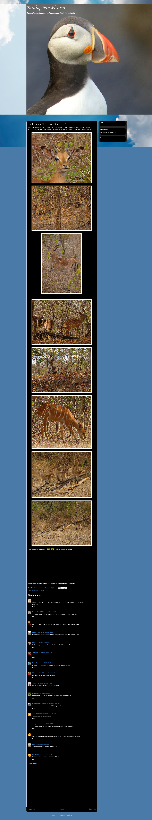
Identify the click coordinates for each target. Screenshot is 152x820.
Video (42, 590)
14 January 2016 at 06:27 (53, 703)
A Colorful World (37, 713)
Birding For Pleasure (46, 8)
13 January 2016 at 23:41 (46, 652)
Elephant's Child (37, 612)
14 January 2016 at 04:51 (45, 683)
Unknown (35, 754)
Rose (33, 744)
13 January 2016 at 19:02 (49, 612)
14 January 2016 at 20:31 (42, 734)
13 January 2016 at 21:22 (51, 622)
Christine (34, 683)
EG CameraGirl (36, 673)
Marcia (34, 642)
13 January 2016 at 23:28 (43, 642)
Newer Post (31, 809)
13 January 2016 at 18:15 (47, 600)
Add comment (33, 763)
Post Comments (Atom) (65, 815)
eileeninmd (35, 632)
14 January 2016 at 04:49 (48, 673)
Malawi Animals (36, 590)
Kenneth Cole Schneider (39, 703)
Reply (33, 606)
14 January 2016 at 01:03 (44, 662)
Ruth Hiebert (36, 693)
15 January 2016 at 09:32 (42, 744)
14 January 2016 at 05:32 (47, 693)
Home (62, 809)
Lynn (33, 734)
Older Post (92, 809)
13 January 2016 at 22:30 (46, 632)
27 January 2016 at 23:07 (45, 754)
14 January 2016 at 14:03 (46, 723)
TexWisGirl (35, 652)
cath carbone (36, 600)
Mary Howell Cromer (38, 622)
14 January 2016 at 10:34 (49, 713)
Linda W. (34, 662)
